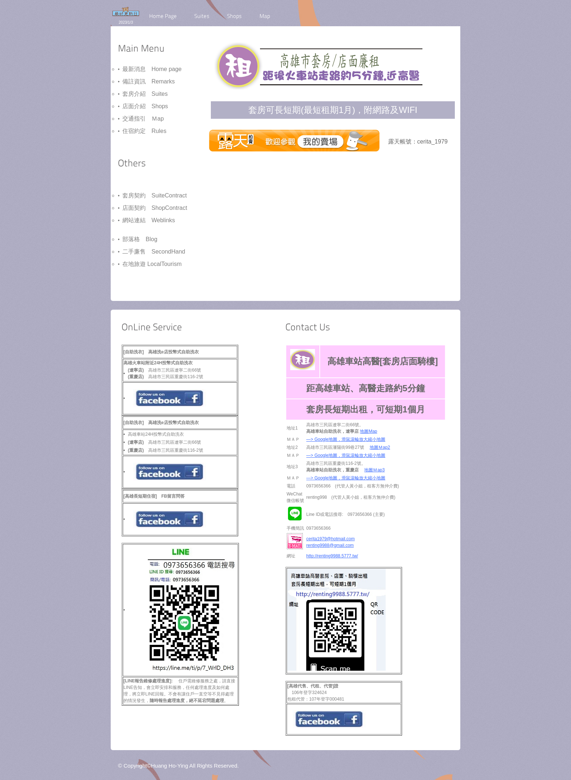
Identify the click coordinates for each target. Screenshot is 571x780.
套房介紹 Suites (145, 94)
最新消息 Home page (152, 69)
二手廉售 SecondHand (153, 251)
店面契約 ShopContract (154, 208)
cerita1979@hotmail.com (330, 538)
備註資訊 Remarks (148, 81)
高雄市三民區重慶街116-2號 (165, 450)
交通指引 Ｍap (143, 118)
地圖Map (368, 431)
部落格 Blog (139, 239)
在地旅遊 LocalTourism (152, 264)
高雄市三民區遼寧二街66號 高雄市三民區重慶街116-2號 (165, 373)
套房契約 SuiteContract (154, 195)
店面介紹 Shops (145, 106)
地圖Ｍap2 (380, 447)
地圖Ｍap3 (374, 470)
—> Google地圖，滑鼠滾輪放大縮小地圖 (345, 439)
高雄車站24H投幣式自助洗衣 (156, 434)
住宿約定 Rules (144, 131)
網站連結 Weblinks (148, 220)
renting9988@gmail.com (330, 545)
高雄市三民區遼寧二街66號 (164, 442)
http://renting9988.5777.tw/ (332, 555)
